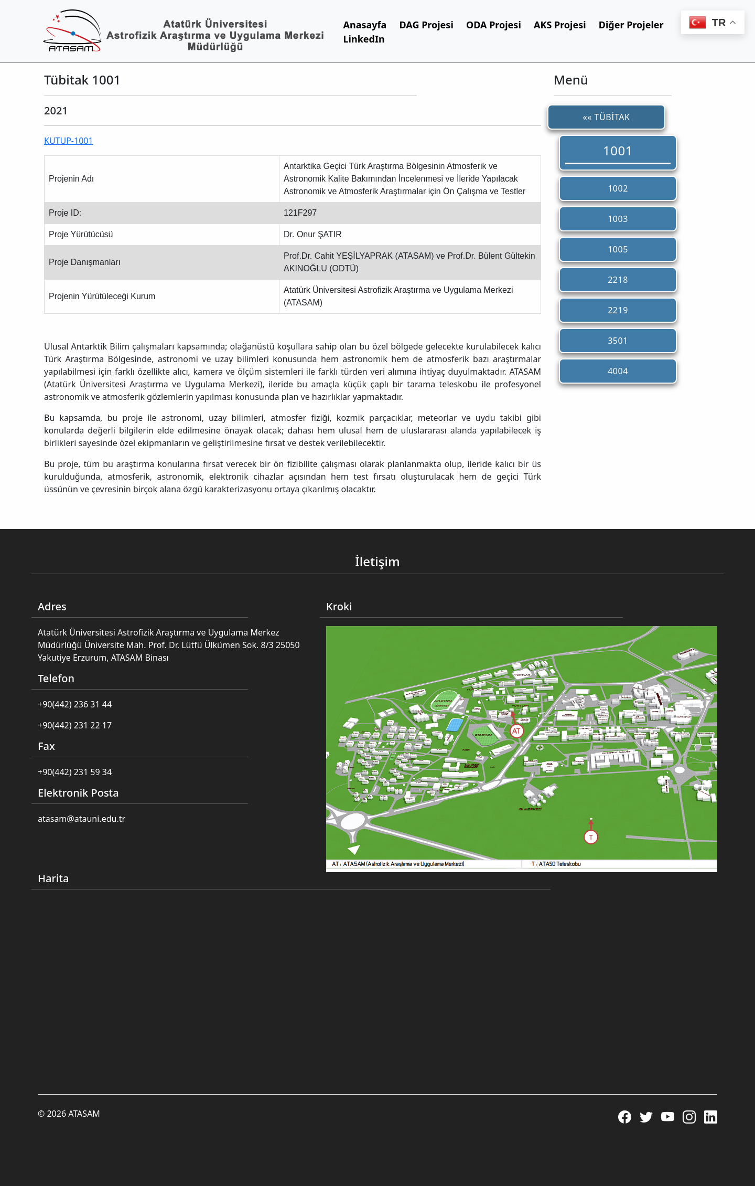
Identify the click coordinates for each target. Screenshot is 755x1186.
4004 (618, 371)
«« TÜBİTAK (606, 117)
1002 (618, 188)
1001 (618, 150)
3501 (618, 340)
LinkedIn (364, 39)
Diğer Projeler (631, 24)
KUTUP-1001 (68, 140)
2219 (618, 310)
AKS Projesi (560, 24)
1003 (618, 219)
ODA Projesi (493, 24)
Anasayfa (365, 24)
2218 (618, 279)
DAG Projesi (427, 24)
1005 (618, 249)
